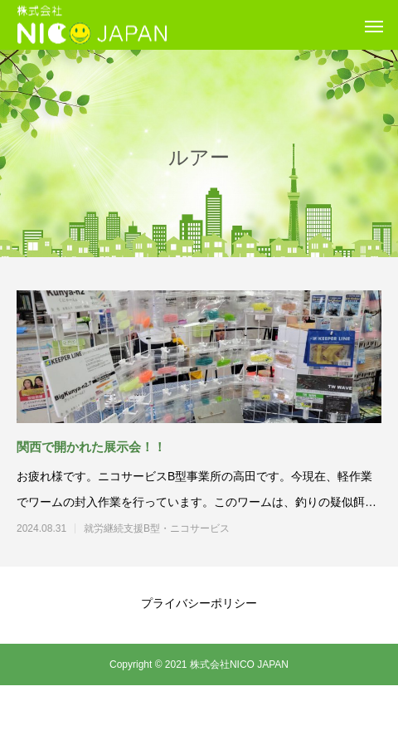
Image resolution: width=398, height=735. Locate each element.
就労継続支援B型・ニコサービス (186, 528)
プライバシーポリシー (199, 603)
